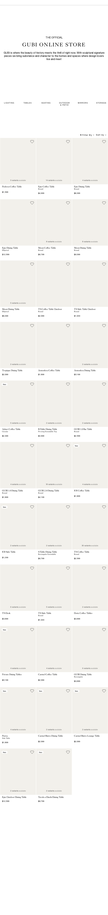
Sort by (101, 135)
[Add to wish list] (32, 142)
